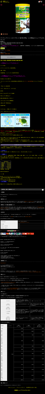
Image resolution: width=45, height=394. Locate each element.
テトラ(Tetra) (7, 50)
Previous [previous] (1, 4)
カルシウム (12, 139)
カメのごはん (12, 111)
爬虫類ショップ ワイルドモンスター (23, 390)
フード (22, 157)
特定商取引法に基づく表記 (31, 387)
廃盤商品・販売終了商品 (5, 53)
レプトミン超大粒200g (28, 81)
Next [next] (43, 4)
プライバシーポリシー (20, 387)
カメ (2, 146)
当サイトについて (11, 387)
